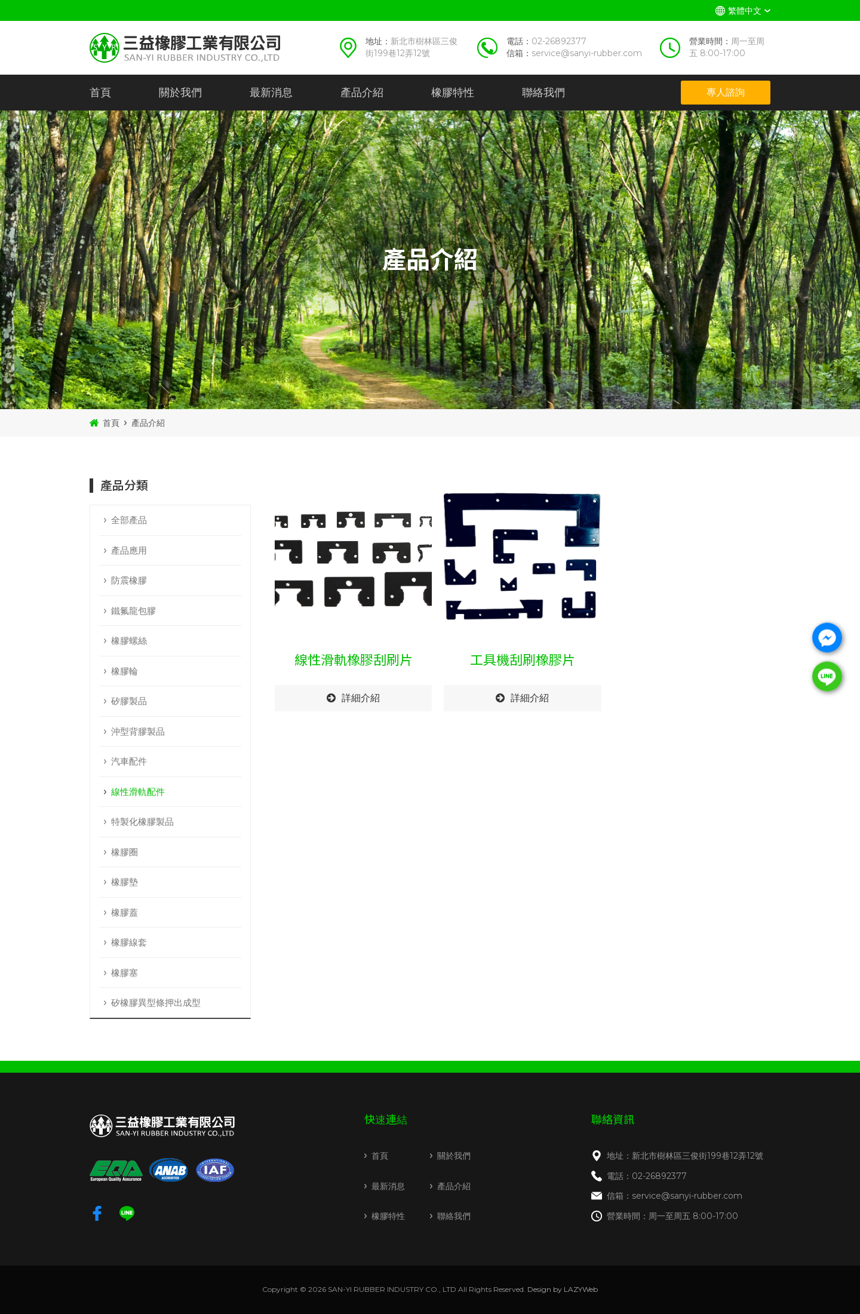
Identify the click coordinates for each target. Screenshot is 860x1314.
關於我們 (180, 92)
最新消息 (271, 92)
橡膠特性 (452, 92)
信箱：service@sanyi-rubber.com (674, 1195)
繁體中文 (744, 10)
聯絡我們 (543, 92)
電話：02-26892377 (647, 1176)
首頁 (100, 92)
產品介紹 (361, 92)
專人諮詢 (726, 92)
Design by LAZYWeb (562, 1289)
